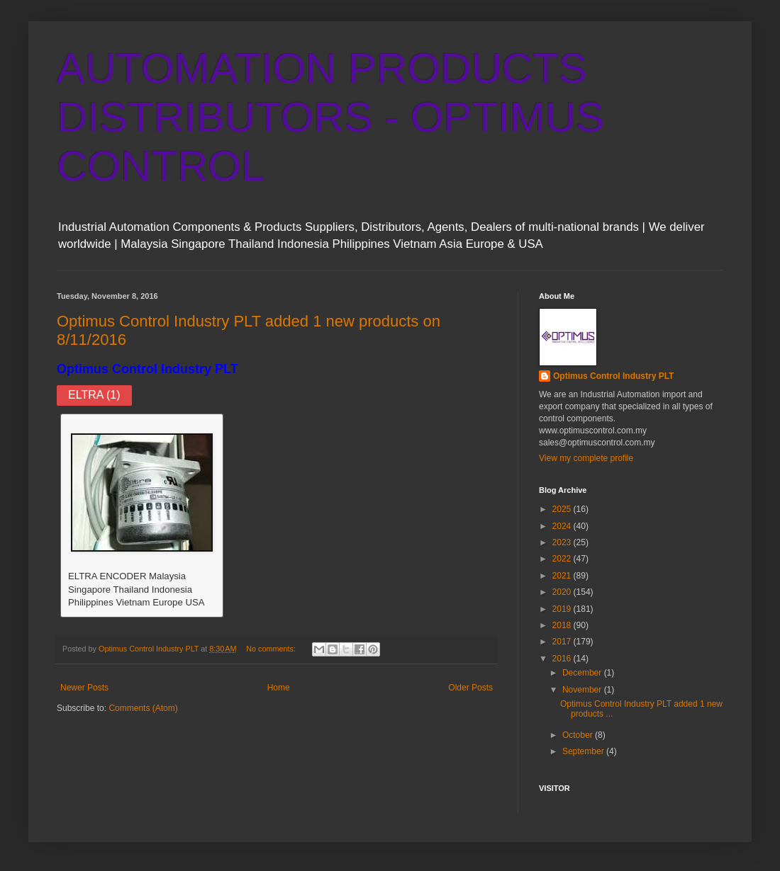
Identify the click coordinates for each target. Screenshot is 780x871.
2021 (563, 576)
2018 (563, 625)
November (583, 690)
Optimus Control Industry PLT (147, 369)
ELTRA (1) (94, 395)
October (578, 735)
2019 (563, 609)
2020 (563, 592)
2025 (563, 509)
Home (278, 688)
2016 (563, 659)
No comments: (272, 648)
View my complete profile (586, 458)
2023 (563, 542)
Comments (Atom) (142, 708)
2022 (563, 559)
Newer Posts (84, 688)
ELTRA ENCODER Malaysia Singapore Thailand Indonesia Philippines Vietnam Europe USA (136, 589)
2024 (563, 526)
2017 (563, 642)
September (584, 751)
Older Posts (470, 688)
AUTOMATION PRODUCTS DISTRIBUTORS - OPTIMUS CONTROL (330, 117)
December (583, 673)
